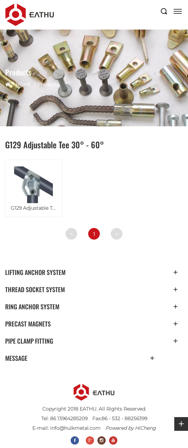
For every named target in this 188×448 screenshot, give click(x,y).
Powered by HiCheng (130, 428)
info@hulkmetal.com (75, 428)
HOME (23, 84)
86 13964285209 (68, 418)
